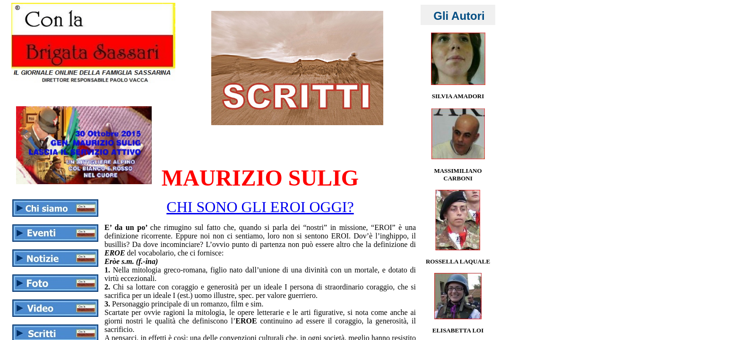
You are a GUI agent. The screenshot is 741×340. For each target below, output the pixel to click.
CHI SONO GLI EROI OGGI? (259, 206)
